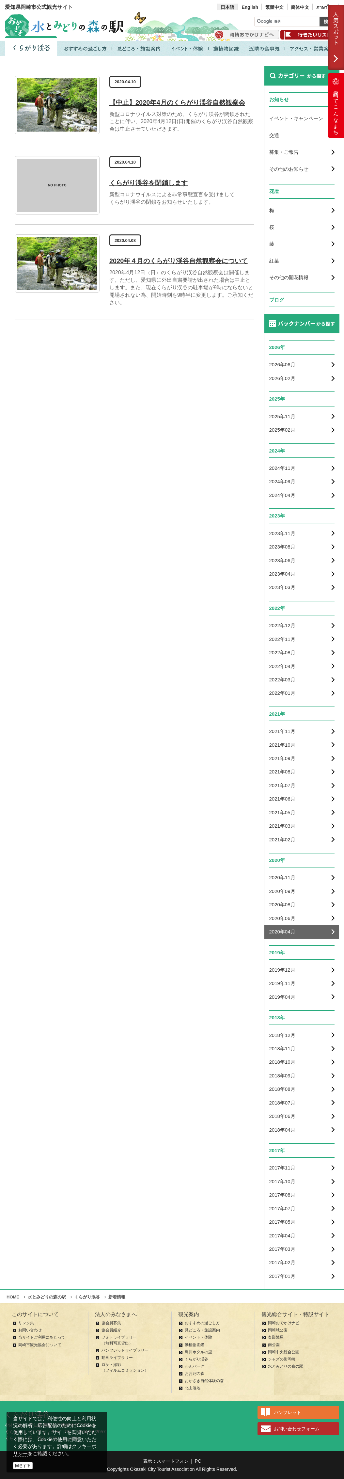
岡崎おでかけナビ (283, 1323)
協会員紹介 (111, 1330)
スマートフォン (173, 1461)
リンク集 (26, 1323)
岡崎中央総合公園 (283, 1352)
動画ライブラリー (117, 1357)
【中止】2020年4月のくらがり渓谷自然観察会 (177, 102)
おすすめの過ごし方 (202, 1323)
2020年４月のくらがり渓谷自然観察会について (178, 260)
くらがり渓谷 (196, 1359)
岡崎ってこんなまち (336, 105)
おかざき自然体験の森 (204, 1380)
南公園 (274, 1345)
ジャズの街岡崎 (281, 1359)
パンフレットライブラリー (125, 1350)
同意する (23, 1465)
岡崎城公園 (278, 1330)
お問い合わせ (30, 1330)
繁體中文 (274, 7)
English (250, 7)
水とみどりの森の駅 (285, 1366)
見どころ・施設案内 (202, 1330)
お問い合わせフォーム (297, 1428)
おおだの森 (194, 1373)
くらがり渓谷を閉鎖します (148, 182)
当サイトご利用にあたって (41, 1337)
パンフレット (287, 1412)
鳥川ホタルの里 (198, 1352)
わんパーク (194, 1366)
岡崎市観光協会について (39, 1345)
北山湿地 (192, 1388)
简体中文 (300, 7)
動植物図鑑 (194, 1345)
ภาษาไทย (325, 7)
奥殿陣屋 (276, 1337)
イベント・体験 (198, 1337)
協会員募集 (111, 1323)
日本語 (227, 7)
